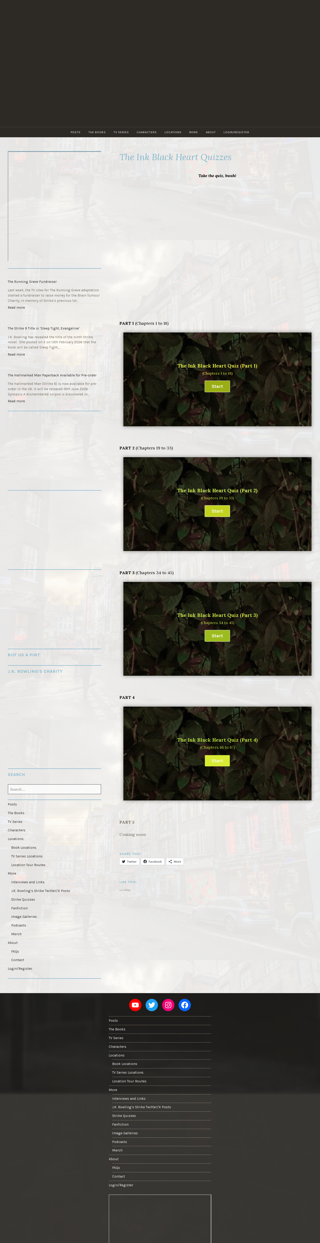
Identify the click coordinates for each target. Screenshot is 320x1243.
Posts (76, 132)
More (193, 132)
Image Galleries (24, 917)
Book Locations (23, 848)
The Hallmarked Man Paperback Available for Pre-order (52, 375)
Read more (17, 308)
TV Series (121, 132)
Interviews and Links (28, 882)
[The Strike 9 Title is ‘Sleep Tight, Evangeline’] (54, 319)
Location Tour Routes (28, 865)
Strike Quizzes (23, 899)
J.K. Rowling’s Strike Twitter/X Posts (40, 891)
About (211, 132)
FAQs (15, 951)
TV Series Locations (27, 856)
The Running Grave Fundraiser (32, 282)
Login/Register (236, 132)
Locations (173, 132)
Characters (147, 132)
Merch (16, 934)
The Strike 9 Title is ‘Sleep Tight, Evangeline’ (44, 328)
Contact (17, 960)
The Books (97, 132)
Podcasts (18, 925)
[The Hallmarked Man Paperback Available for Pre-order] (54, 366)
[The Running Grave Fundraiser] (54, 273)
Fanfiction (19, 908)
